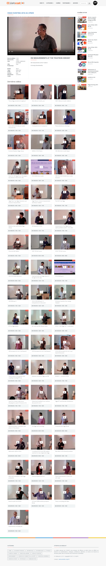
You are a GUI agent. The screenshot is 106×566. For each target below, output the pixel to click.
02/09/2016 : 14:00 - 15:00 (38, 506)
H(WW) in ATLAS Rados (37, 151)
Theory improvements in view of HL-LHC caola (63, 477)
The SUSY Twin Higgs (60, 201)
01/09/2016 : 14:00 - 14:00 (38, 330)
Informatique (30, 550)
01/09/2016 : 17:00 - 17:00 (61, 380)
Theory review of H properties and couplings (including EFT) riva (17, 377)
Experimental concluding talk (15, 526)
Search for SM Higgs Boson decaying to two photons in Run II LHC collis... (18, 176)
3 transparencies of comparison (39, 126)
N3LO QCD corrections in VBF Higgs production (17, 477)
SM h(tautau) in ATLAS (37, 226)
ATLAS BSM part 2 (59, 276)
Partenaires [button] (67, 3)
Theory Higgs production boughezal (17, 101)
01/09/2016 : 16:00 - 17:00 (38, 380)
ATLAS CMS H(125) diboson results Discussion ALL (17, 126)
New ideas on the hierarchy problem (64, 451)
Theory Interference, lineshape (62, 126)
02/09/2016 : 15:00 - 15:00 (61, 506)
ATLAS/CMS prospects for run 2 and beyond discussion (63, 352)
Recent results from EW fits (15, 501)
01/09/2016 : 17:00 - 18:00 (38, 405)
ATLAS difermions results (38, 176)
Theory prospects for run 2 (38, 476)
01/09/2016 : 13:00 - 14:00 (14, 330)
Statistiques (23, 559)
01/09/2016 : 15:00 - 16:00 (61, 355)
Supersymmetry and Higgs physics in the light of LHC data (40, 276)
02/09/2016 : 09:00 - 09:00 (38, 431)
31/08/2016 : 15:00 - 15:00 (61, 180)
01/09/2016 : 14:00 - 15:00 (61, 330)
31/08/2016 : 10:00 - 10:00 (14, 105)
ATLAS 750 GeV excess (60, 251)
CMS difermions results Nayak (62, 151)
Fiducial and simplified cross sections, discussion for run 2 (41, 402)
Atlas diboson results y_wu (38, 101)
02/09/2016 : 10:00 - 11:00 (61, 456)
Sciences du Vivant (12, 559)
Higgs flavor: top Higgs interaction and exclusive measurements (18, 201)
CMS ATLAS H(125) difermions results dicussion (64, 176)
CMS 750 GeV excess (37, 251)
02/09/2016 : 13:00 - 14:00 (14, 506)
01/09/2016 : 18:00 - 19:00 (14, 431)
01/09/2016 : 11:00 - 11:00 (38, 280)
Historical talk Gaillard (14, 251)
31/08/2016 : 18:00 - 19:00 (14, 255)
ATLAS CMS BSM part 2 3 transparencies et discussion (39, 301)
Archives (75, 3)
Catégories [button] (50, 3)
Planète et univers (12, 553)
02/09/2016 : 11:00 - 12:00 (61, 481)
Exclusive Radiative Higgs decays (16, 151)
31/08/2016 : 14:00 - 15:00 (38, 180)
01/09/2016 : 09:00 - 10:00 (14, 280)
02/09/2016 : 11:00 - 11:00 (14, 481)
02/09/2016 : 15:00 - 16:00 (14, 531)
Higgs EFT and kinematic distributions (64, 401)
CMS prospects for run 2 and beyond (17, 351)
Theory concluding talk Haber (62, 501)
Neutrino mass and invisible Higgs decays (17, 226)
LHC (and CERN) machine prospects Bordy (40, 502)
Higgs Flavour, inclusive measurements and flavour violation (41, 201)
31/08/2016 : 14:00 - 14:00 (38, 155)
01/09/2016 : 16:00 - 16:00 (14, 380)
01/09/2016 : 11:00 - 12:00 (14, 305)
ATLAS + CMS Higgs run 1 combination (64, 326)
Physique (48, 550)
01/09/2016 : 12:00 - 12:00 (38, 305)
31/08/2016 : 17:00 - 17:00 (61, 205)
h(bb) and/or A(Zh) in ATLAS (15, 451)
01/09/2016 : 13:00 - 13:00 (61, 305)
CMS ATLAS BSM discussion (15, 276)
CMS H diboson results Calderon (63, 101)
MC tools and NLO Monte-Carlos (40, 326)
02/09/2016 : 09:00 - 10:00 (38, 456)
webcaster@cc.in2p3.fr (64, 559)
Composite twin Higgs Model (62, 426)
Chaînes (58, 3)
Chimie (9, 550)
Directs (42, 3)
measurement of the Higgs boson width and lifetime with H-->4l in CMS (64, 226)
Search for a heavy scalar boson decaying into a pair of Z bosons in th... (18, 402)
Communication (32, 559)
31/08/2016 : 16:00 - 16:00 (14, 205)
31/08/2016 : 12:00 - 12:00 (61, 130)
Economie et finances (19, 550)
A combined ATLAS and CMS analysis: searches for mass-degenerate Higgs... (41, 452)
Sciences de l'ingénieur (43, 556)
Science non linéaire (24, 553)
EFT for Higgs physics (13, 326)
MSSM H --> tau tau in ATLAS (62, 376)
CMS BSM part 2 (12, 301)
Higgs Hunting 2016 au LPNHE (20, 13)
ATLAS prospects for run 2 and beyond (41, 351)
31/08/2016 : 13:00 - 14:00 (14, 155)
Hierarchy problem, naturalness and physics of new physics (17, 427)
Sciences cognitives (36, 553)
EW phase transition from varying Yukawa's (63, 301)
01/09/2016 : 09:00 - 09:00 (38, 255)
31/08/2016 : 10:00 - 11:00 (61, 105)
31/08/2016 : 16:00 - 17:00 (38, 205)
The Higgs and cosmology (38, 426)
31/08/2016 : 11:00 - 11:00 (14, 130)
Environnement (12, 556)
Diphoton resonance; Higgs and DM (40, 376)
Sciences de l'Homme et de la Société (26, 556)
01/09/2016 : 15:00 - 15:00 (14, 355)
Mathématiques (40, 550)
